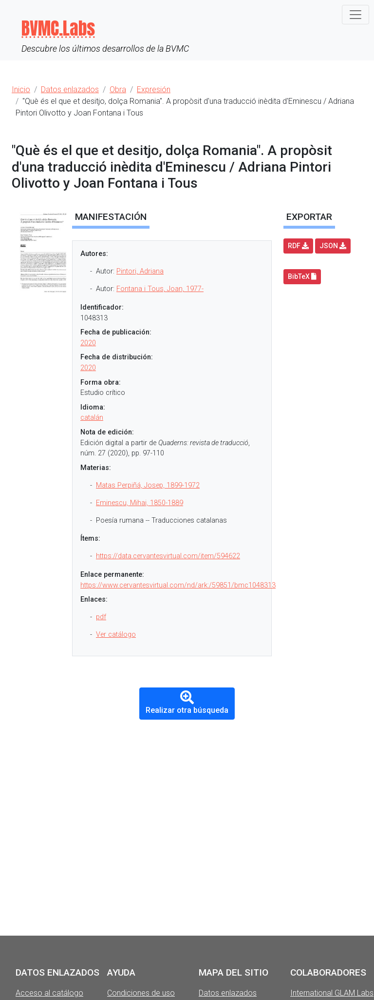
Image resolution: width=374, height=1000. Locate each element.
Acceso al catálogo (49, 993)
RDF (298, 246)
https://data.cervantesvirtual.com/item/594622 (168, 556)
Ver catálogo (116, 634)
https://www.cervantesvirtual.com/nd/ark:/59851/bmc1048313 (178, 585)
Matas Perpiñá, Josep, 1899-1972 (148, 485)
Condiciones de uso (141, 993)
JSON (332, 246)
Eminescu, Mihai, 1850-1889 (139, 503)
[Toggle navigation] (355, 14)
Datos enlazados (228, 993)
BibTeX (302, 276)
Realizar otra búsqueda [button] (187, 703)
